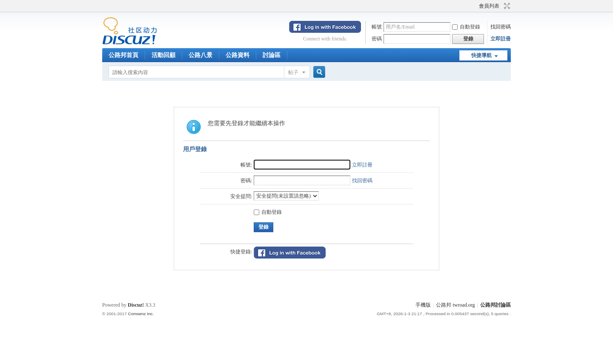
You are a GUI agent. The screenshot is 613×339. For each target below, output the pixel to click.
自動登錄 (466, 27)
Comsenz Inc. (141, 313)
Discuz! (136, 305)
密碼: (246, 181)
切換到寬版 (506, 6)
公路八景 (200, 55)
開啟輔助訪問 (475, 6)
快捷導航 (481, 55)
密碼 (377, 39)
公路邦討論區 (495, 305)
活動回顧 (163, 55)
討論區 (272, 55)
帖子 (293, 72)
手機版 (423, 305)
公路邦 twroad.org (455, 305)
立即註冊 (500, 39)
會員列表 (489, 6)
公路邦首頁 (123, 55)
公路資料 (237, 55)
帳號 (377, 27)
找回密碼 (500, 27)
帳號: (246, 165)
